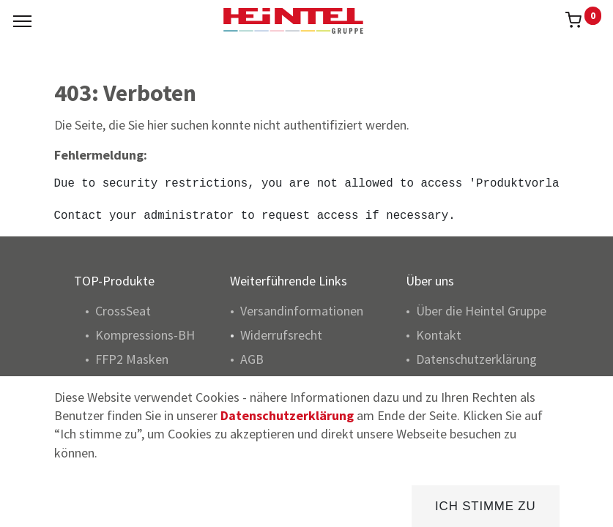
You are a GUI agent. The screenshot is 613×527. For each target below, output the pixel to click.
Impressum (447, 383)
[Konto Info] (565, 504)
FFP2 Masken (131, 359)
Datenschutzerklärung (476, 359)
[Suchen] (178, 504)
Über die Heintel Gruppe (481, 310)
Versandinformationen (301, 310)
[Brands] (306, 504)
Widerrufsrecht (281, 334)
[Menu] (22, 21)
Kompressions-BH (145, 334)
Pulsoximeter (131, 426)
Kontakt (438, 334)
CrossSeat (123, 310)
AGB (252, 359)
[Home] (48, 504)
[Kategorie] (436, 504)
